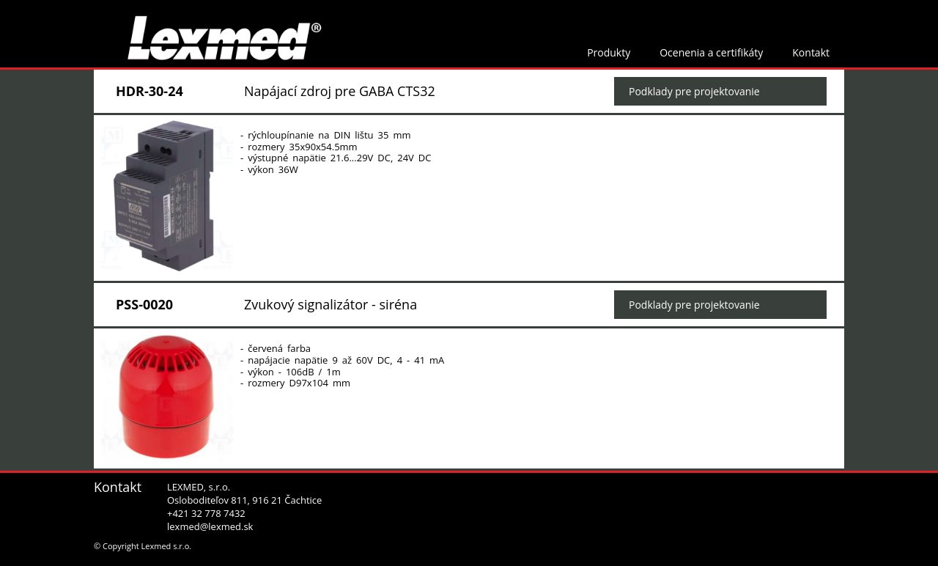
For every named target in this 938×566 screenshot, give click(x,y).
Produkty (608, 52)
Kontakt (811, 52)
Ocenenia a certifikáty (711, 52)
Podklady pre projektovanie (694, 91)
